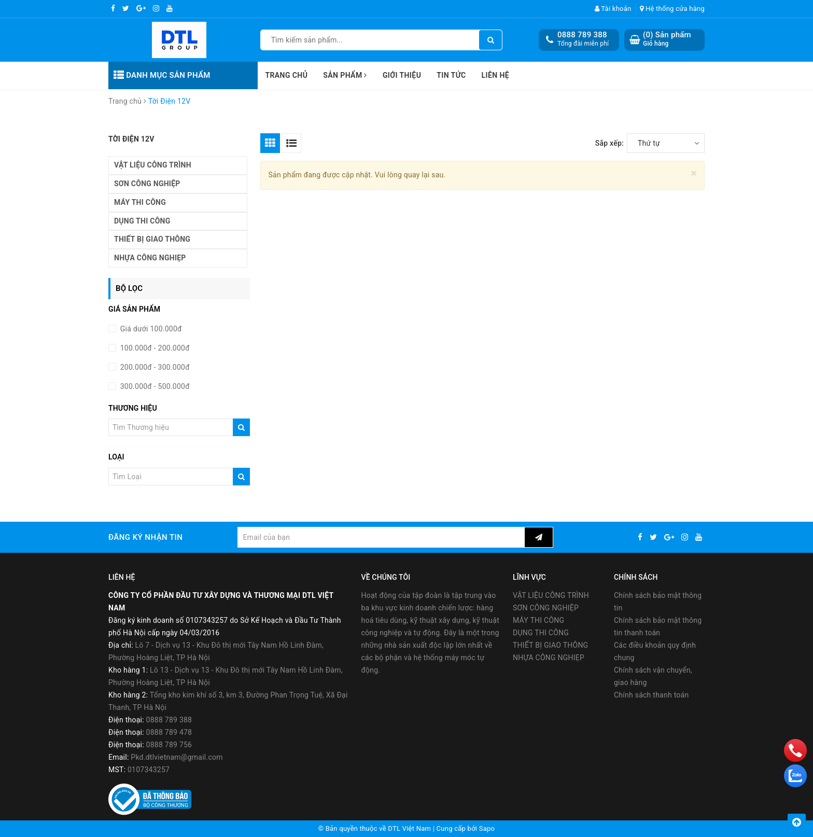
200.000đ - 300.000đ (154, 367)
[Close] (694, 173)
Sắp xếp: (609, 143)
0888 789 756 (169, 745)
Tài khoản (613, 8)
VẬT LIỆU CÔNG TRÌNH (152, 165)
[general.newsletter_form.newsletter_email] (380, 537)
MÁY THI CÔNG (140, 202)
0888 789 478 (169, 732)
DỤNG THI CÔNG (142, 221)
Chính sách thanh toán (651, 695)
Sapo (487, 828)
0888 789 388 (582, 34)
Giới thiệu (402, 75)
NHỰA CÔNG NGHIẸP (150, 258)
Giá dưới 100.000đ (150, 329)
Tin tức (451, 75)
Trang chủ (286, 75)
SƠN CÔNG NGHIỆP (147, 183)
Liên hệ (496, 75)
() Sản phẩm (667, 39)
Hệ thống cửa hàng (672, 8)
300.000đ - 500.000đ (154, 386)
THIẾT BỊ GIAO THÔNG (152, 239)
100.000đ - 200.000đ (154, 348)
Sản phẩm (345, 75)
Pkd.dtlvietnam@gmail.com (177, 757)
